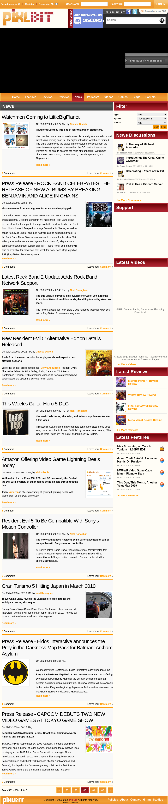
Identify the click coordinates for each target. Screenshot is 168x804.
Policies (113, 799)
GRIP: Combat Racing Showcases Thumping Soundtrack (141, 310)
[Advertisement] (32, 60)
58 (67, 790)
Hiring (147, 799)
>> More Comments (129, 200)
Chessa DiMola (78, 124)
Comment (105, 173)
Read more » (43, 164)
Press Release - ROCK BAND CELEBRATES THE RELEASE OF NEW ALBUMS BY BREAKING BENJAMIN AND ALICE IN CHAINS (56, 189)
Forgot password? (10, 4)
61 (93, 790)
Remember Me (46, 4)
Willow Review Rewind (142, 394)
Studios (158, 799)
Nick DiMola (42, 472)
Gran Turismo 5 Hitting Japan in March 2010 (48, 586)
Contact (135, 799)
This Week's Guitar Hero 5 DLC (35, 403)
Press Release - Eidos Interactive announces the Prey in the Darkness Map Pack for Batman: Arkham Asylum (57, 647)
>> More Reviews (127, 429)
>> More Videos (126, 364)
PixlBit (28, 18)
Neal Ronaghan (78, 290)
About (124, 799)
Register (29, 4)
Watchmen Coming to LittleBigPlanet (40, 117)
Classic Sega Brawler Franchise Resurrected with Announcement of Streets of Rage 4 (140, 358)
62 (102, 790)
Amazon (14, 492)
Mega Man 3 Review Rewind (145, 419)
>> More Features (128, 495)
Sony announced (50, 367)
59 (76, 790)
